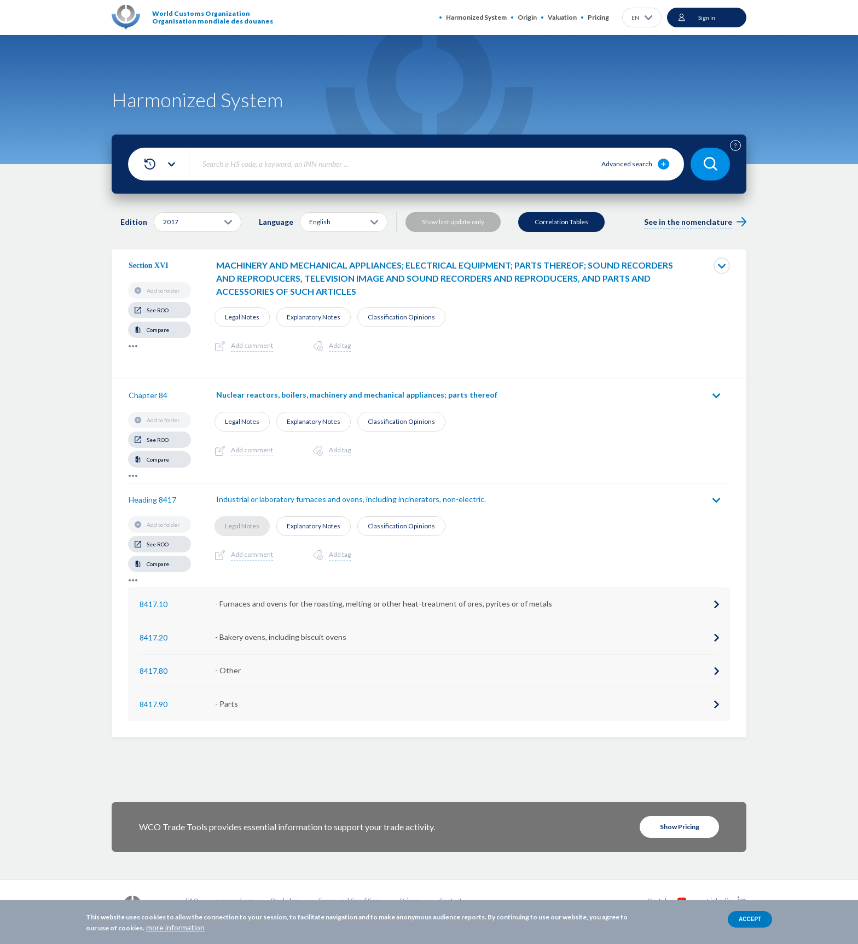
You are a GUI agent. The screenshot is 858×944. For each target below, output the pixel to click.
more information (175, 927)
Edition (133, 221)
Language (276, 221)
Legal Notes (242, 317)
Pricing (598, 17)
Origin (527, 17)
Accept (750, 919)
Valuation (562, 17)
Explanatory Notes (313, 317)
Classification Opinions (401, 317)
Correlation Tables (561, 222)
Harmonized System (476, 17)
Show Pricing (679, 827)
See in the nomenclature (688, 221)
